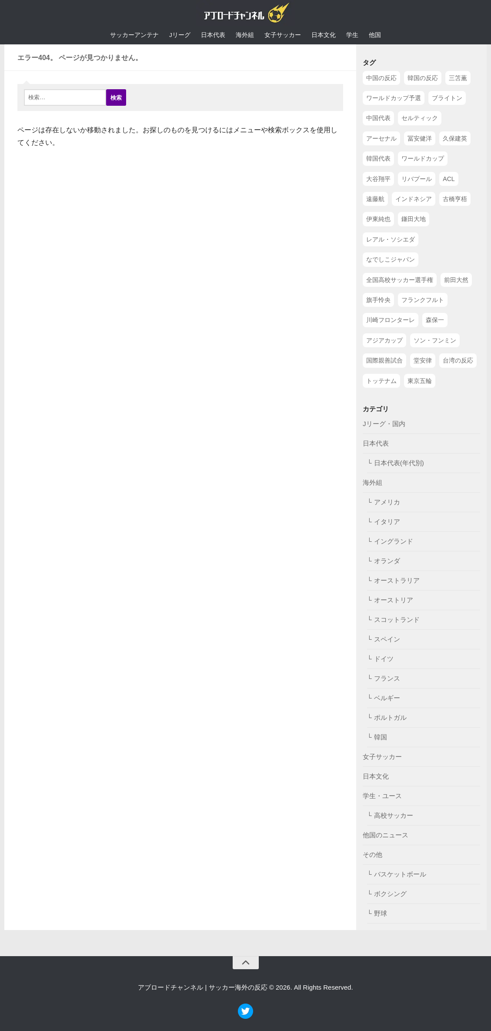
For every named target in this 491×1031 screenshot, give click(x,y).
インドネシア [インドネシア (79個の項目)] (413, 199)
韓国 (380, 737)
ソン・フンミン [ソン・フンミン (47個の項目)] (435, 340)
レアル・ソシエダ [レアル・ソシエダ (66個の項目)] (390, 239)
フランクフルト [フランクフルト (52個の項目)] (422, 300)
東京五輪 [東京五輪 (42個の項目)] (419, 380)
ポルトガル (390, 718)
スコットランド (397, 620)
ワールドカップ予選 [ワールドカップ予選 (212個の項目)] (393, 98)
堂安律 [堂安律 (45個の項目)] (423, 360)
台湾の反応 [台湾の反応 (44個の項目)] (458, 360)
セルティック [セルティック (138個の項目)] (419, 118)
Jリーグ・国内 (384, 424)
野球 (380, 913)
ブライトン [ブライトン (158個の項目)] (447, 98)
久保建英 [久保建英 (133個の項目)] (455, 138)
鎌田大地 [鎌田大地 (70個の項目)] (413, 219)
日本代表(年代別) (399, 463)
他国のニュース (385, 835)
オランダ (387, 561)
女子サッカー (282, 35)
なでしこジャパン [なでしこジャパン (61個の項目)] (390, 259)
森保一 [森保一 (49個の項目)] (435, 320)
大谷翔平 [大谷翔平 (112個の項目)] (378, 178)
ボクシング (390, 894)
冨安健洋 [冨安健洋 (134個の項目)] (419, 138)
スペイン (387, 639)
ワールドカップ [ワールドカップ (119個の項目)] (422, 158)
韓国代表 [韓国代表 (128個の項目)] (378, 158)
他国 (375, 35)
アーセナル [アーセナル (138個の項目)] (381, 138)
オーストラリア (397, 580)
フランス (387, 678)
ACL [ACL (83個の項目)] (448, 178)
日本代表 (213, 35)
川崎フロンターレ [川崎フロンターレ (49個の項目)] (390, 320)
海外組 (245, 35)
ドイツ (384, 659)
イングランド (393, 541)
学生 (352, 35)
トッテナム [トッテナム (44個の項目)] (381, 380)
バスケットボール (400, 874)
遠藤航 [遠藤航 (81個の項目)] (375, 199)
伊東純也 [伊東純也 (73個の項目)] (378, 219)
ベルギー (387, 698)
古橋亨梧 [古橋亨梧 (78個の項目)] (455, 199)
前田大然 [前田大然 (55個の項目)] (456, 279)
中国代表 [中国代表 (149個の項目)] (378, 118)
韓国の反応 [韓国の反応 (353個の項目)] (422, 77)
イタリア (387, 522)
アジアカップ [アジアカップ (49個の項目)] (384, 340)
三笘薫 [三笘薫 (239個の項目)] (458, 77)
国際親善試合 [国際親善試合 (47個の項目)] (384, 360)
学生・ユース (382, 796)
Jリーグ (179, 35)
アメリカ (387, 502)
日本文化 (323, 35)
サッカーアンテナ (134, 35)
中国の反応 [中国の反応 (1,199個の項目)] (381, 77)
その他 (372, 855)
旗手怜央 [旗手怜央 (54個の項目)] (378, 300)
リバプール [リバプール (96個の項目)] (416, 178)
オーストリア (393, 600)
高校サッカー (393, 815)
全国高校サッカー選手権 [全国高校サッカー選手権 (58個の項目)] (399, 279)
